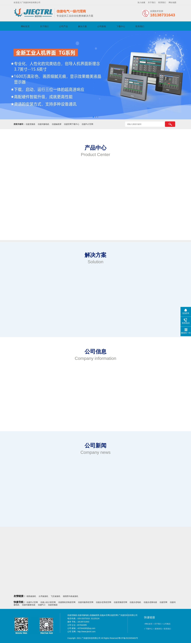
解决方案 (82, 26)
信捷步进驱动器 (150, 602)
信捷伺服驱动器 (28, 605)
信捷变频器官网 (120, 602)
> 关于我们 (157, 624)
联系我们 (162, 2)
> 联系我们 (166, 629)
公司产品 (63, 26)
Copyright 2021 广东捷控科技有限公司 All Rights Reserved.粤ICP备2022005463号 (102, 638)
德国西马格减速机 (70, 596)
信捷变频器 (30, 124)
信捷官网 (163, 602)
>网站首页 (148, 624)
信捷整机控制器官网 (66, 602)
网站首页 (25, 26)
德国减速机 (31, 596)
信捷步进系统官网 (103, 602)
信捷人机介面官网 (48, 602)
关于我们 (152, 2)
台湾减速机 (43, 596)
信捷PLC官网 (87, 124)
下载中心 (120, 26)
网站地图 (172, 2)
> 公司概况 (166, 624)
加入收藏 (141, 2)
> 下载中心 (148, 629)
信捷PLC (41, 605)
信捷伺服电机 (43, 124)
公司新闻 (101, 26)
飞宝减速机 (55, 596)
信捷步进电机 (135, 602)
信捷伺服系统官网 (85, 602)
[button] (93, 117)
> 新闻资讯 (157, 629)
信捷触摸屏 (56, 124)
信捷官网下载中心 (71, 124)
